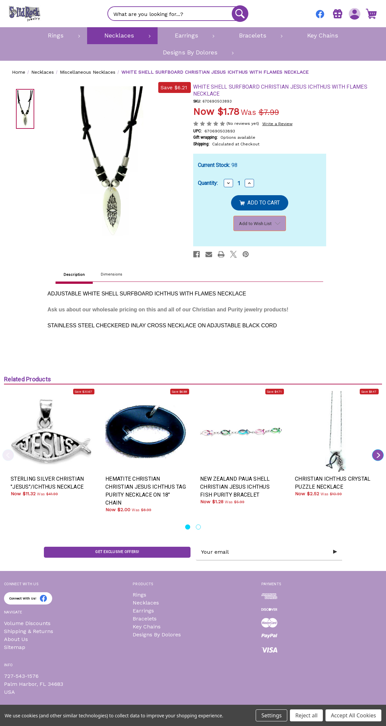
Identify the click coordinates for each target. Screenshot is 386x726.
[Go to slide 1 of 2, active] (187, 526)
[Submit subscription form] (334, 552)
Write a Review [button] (277, 123)
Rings (139, 595)
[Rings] (59, 35)
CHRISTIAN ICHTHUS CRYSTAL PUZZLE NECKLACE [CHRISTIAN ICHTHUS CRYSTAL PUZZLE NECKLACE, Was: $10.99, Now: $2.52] (332, 483)
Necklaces (146, 603)
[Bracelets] (255, 35)
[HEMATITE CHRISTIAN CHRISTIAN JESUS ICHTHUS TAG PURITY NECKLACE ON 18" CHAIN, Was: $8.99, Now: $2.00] (146, 431)
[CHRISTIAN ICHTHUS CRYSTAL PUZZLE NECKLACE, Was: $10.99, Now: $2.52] (335, 431)
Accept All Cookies (353, 715)
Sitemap (14, 647)
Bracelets (145, 618)
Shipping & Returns (28, 631)
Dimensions (111, 274)
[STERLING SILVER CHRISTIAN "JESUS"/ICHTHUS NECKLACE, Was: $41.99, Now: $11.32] (51, 431)
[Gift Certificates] (337, 13)
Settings (271, 715)
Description (74, 275)
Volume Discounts (27, 623)
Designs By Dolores (157, 634)
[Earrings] (190, 35)
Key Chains (147, 626)
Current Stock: (217, 165)
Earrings (143, 610)
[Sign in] (354, 13)
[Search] (239, 13)
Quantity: (208, 183)
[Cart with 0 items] (371, 13)
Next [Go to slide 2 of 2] (378, 455)
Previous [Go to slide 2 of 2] (8, 455)
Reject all (306, 715)
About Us (16, 639)
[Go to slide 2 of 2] (198, 526)
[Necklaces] (122, 35)
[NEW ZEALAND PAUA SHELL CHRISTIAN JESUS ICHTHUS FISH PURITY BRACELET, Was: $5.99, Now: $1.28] (241, 431)
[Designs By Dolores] (193, 52)
